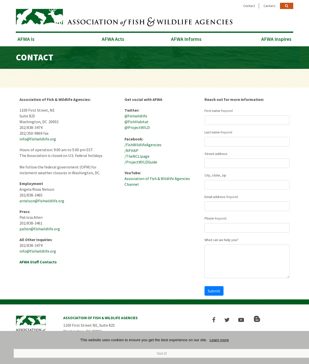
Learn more (219, 340)
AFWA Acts (113, 38)
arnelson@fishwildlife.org (42, 200)
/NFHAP (131, 149)
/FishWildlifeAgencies (143, 143)
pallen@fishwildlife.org (40, 228)
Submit (214, 290)
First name (212, 110)
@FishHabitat (136, 120)
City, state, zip (215, 174)
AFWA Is (26, 38)
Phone (209, 217)
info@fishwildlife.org (38, 138)
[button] (214, 319)
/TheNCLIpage (137, 155)
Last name (212, 131)
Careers (270, 6)
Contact (249, 6)
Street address (216, 153)
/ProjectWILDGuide (140, 161)
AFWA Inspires (276, 38)
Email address (215, 196)
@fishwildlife (135, 115)
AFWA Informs (186, 38)
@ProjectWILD (137, 126)
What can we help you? (221, 239)
